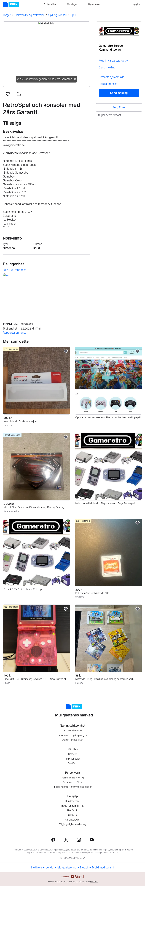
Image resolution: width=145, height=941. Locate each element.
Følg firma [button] (118, 107)
